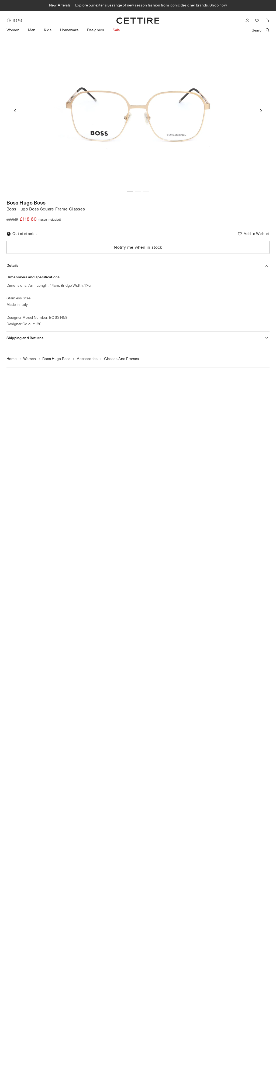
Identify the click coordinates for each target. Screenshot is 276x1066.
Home (11, 359)
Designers (95, 30)
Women (12, 30)
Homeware (69, 30)
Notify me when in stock (138, 247)
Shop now (218, 5)
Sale (116, 30)
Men (31, 30)
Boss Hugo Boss (26, 202)
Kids (47, 30)
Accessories (87, 359)
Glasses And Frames (121, 359)
